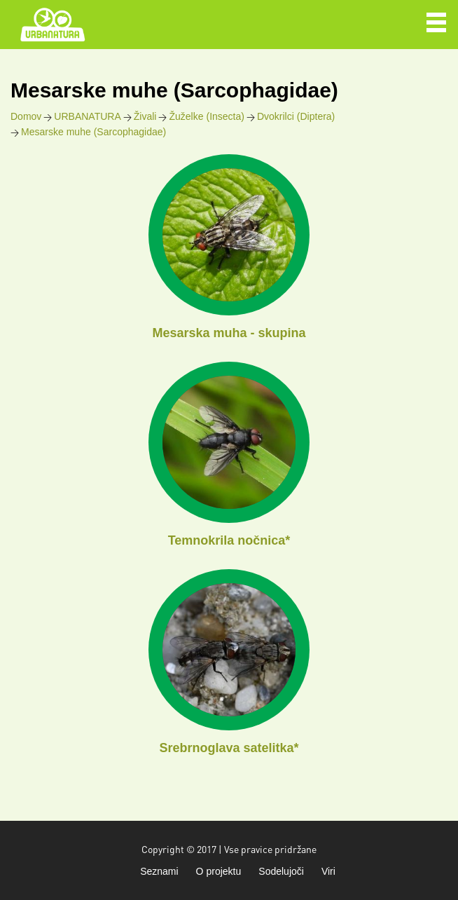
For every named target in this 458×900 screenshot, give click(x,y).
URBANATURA (87, 116)
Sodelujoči (281, 871)
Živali (145, 116)
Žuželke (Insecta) (206, 116)
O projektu (219, 871)
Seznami (159, 871)
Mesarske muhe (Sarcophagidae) (93, 131)
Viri (328, 871)
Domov (26, 116)
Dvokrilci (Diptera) (296, 116)
